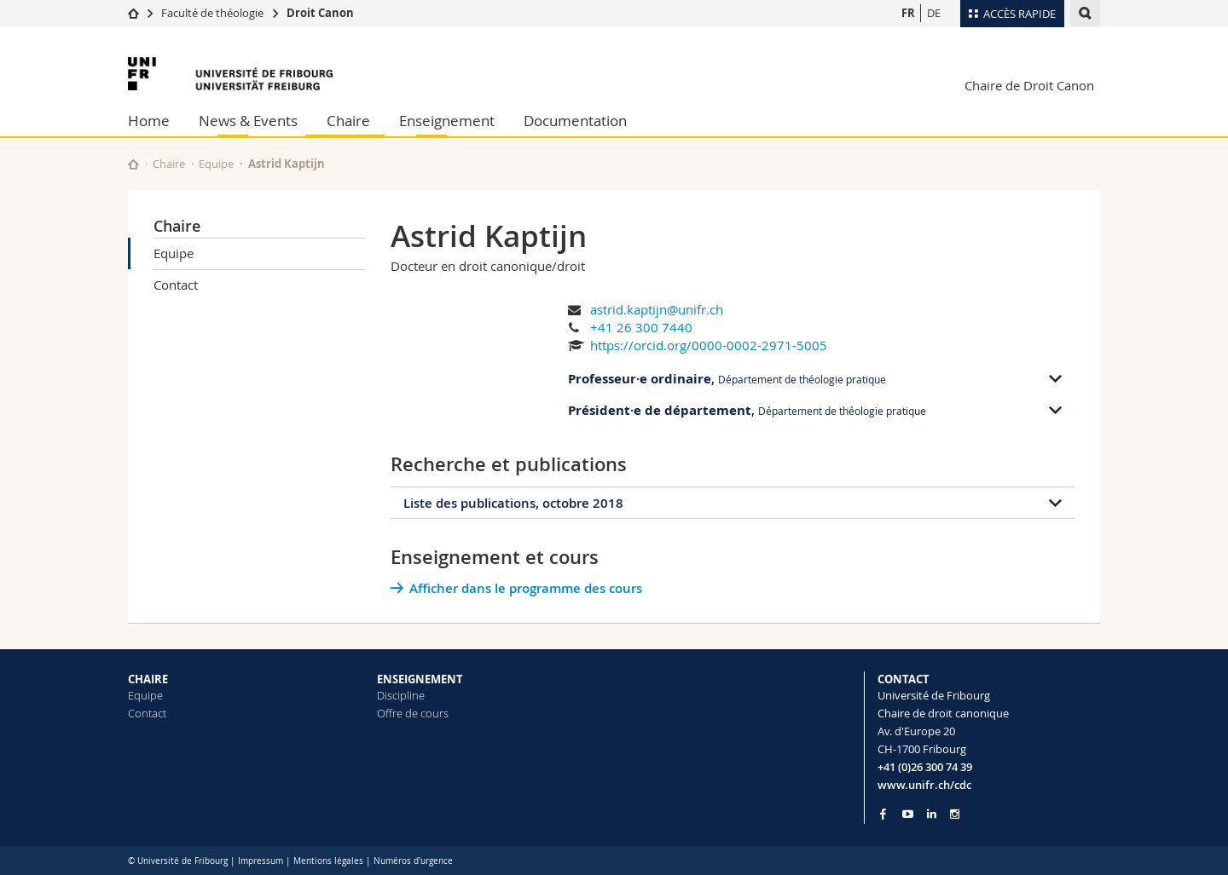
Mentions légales (328, 860)
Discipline (401, 695)
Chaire (348, 120)
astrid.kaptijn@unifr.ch (656, 309)
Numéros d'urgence (413, 860)
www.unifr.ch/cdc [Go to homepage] (924, 784)
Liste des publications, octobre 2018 (513, 503)
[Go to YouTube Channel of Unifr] (907, 814)
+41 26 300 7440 (641, 327)
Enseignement (447, 120)
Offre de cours (413, 713)
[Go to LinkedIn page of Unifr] (931, 814)
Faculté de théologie (212, 12)
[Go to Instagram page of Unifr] (954, 814)
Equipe (216, 163)
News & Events (248, 120)
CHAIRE (148, 679)
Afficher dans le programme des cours (525, 588)
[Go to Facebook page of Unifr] (883, 813)
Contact (176, 284)
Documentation (575, 120)
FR (908, 12)
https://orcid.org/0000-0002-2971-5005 (708, 345)
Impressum (260, 860)
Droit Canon (320, 12)
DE (934, 12)
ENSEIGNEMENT (420, 679)
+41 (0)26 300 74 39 (925, 766)
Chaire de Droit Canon (1029, 85)
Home (149, 120)
